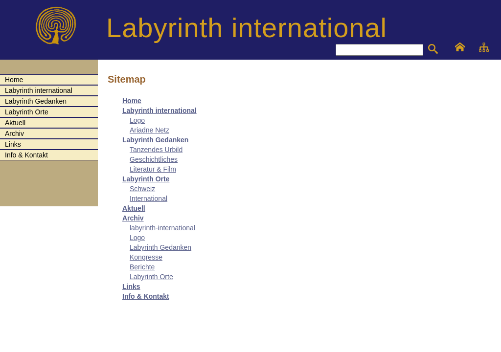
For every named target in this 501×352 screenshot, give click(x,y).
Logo (137, 120)
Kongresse (146, 257)
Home (131, 101)
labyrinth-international (162, 228)
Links (131, 286)
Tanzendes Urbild (156, 150)
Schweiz (142, 189)
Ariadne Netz (149, 130)
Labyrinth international (159, 110)
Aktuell (133, 208)
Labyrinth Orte (145, 179)
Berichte (142, 267)
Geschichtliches (154, 159)
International (148, 198)
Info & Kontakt (145, 296)
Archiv (133, 218)
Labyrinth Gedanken (155, 140)
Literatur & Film (153, 169)
